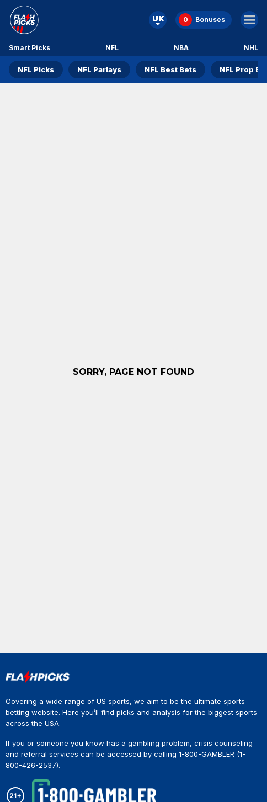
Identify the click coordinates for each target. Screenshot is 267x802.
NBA (181, 48)
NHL (251, 48)
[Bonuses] (203, 20)
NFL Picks (36, 69)
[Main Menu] (249, 20)
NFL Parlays (99, 69)
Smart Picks (29, 48)
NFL (112, 48)
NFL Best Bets (170, 69)
